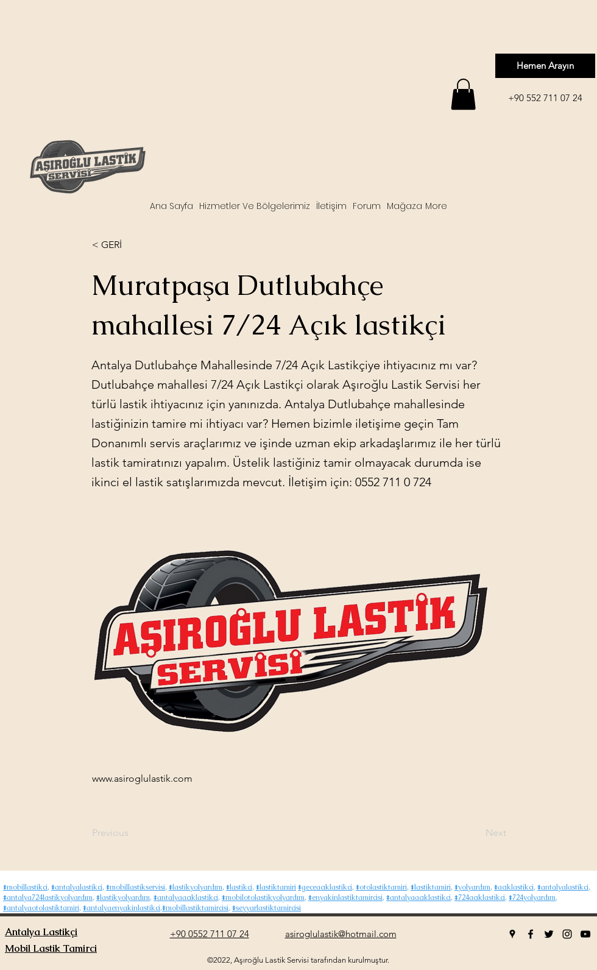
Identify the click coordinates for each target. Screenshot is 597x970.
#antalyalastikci (76, 887)
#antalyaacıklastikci (186, 897)
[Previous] (132, 833)
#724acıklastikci (479, 897)
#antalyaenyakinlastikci (121, 908)
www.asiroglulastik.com (142, 778)
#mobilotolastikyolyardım (263, 897)
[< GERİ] (132, 245)
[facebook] (531, 934)
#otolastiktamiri (381, 887)
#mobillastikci (25, 887)
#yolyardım (472, 887)
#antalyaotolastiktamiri (41, 908)
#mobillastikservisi (135, 887)
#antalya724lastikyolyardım (48, 897)
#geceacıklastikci (325, 887)
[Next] (475, 833)
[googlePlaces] (512, 934)
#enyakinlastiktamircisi (345, 897)
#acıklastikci (514, 887)
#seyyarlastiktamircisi (266, 908)
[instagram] (567, 934)
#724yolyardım (532, 897)
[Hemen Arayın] (545, 66)
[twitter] (549, 934)
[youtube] (585, 934)
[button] (463, 94)
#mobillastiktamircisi (195, 908)
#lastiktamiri (276, 887)
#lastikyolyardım (195, 887)
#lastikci (239, 887)
